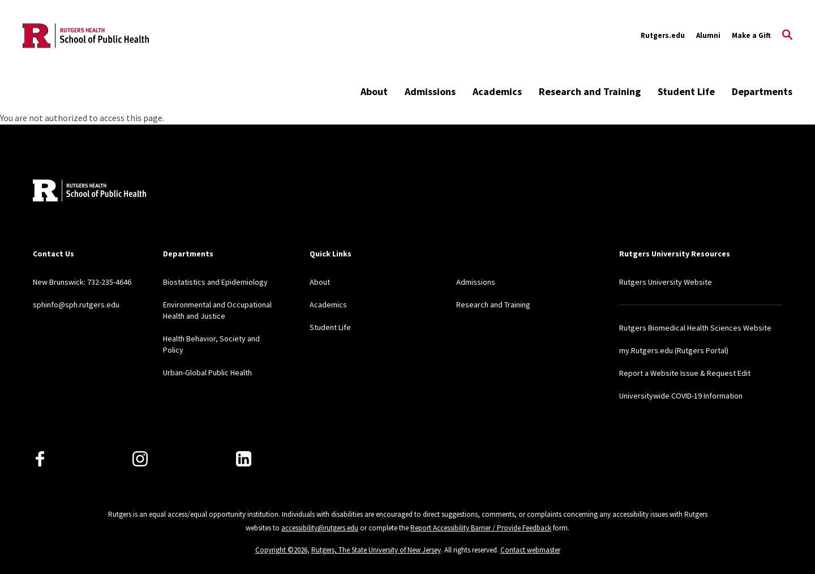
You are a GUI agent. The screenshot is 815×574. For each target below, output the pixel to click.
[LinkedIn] (243, 458)
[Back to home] (89, 192)
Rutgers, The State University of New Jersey (376, 550)
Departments (762, 91)
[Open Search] (787, 36)
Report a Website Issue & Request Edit (684, 373)
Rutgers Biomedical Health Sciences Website (695, 328)
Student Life (686, 91)
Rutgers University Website (665, 282)
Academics (497, 91)
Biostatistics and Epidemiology (215, 282)
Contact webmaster (530, 550)
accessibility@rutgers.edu (319, 528)
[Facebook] (40, 458)
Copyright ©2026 (281, 550)
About (374, 91)
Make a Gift (751, 35)
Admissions (430, 91)
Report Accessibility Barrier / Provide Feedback (480, 528)
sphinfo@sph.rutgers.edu (76, 304)
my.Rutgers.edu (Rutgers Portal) (673, 350)
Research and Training (590, 91)
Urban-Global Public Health (207, 372)
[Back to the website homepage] (86, 36)
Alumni (708, 35)
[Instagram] (140, 458)
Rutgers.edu (663, 35)
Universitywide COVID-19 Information (681, 396)
